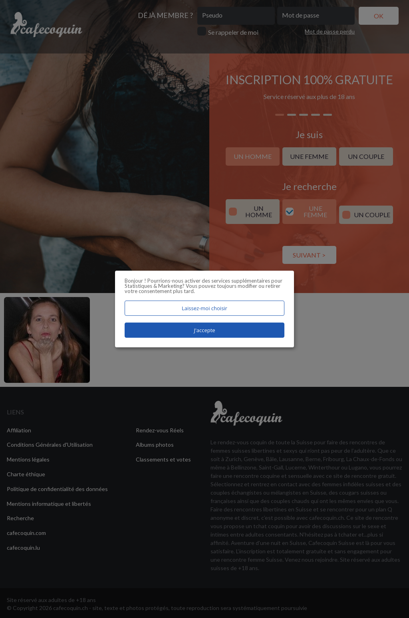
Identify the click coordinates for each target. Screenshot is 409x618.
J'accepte (204, 330)
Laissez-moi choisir (204, 308)
